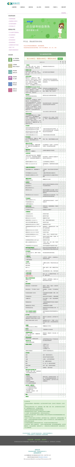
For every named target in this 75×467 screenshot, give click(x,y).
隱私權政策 (41, 457)
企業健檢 (15, 64)
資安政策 (45, 457)
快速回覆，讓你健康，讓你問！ (37, 439)
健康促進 (15, 82)
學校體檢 (15, 70)
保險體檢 (15, 76)
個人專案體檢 (16, 58)
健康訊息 (15, 88)
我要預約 (60, 58)
